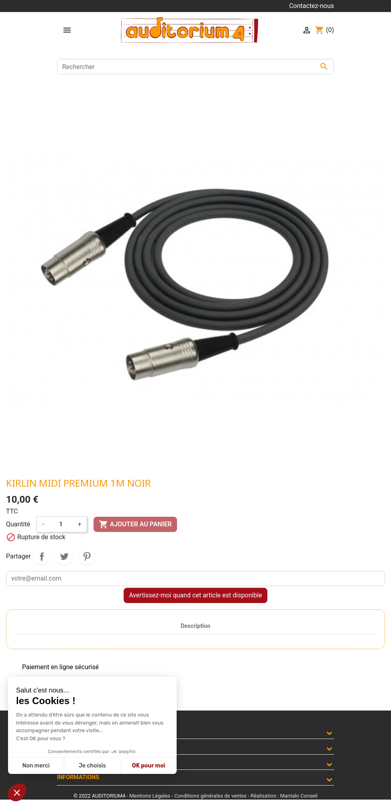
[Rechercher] (195, 66)
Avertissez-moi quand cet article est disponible (195, 595)
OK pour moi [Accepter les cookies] (148, 765)
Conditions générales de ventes (210, 796)
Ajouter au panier (135, 524)
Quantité (18, 524)
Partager (42, 556)
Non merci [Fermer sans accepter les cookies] (35, 765)
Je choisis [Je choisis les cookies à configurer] (92, 765)
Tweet (64, 556)
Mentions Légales (149, 796)
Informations (78, 777)
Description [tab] (195, 626)
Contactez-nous (311, 6)
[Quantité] (61, 524)
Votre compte (78, 762)
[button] (16, 792)
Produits (71, 730)
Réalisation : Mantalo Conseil (284, 796)
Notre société (78, 746)
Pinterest (87, 556)
